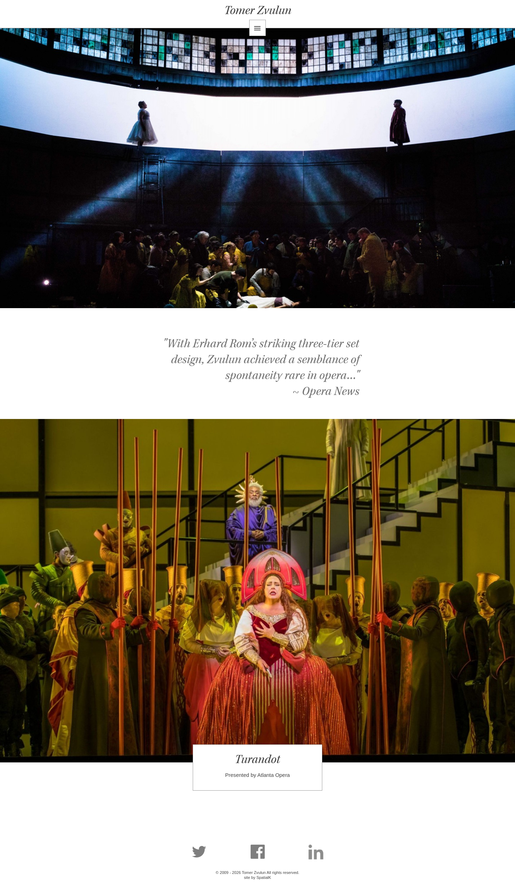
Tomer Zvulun (257, 10)
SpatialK (263, 877)
